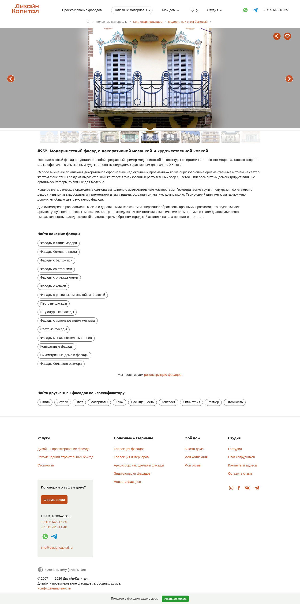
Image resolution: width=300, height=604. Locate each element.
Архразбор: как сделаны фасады (139, 465)
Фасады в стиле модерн (58, 243)
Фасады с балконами (56, 260)
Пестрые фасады (53, 303)
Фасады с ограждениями (59, 277)
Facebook (239, 488)
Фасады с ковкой (53, 286)
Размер (213, 402)
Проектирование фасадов (82, 10)
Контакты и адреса (242, 465)
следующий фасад (289, 78)
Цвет (79, 402)
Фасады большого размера (61, 363)
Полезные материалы (130, 10)
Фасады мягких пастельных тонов (66, 338)
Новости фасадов (127, 482)
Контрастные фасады (56, 346)
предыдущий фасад (10, 78)
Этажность (234, 402)
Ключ (120, 402)
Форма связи (54, 500)
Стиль (45, 402)
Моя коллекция (196, 457)
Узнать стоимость (175, 598)
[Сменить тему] (62, 570)
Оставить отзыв (240, 473)
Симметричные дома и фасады (64, 355)
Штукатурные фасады (57, 312)
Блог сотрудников (241, 457)
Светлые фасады (53, 329)
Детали (62, 402)
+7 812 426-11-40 (54, 527)
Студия (212, 10)
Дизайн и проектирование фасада (64, 449)
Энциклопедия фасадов (132, 473)
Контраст (168, 402)
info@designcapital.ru (57, 547)
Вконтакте (247, 488)
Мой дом (168, 10)
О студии (235, 449)
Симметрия (191, 402)
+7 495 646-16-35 (54, 522)
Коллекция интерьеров (131, 457)
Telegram (257, 488)
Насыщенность (142, 402)
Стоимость (46, 465)
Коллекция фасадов (129, 449)
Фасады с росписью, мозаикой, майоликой (72, 295)
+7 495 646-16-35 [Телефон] (275, 10)
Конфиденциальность (54, 588)
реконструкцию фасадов (162, 375)
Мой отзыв (192, 465)
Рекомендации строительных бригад (65, 457)
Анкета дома (194, 449)
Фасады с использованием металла (67, 320)
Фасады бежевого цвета (58, 252)
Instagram (231, 488)
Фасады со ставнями (56, 269)
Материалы (99, 402)
